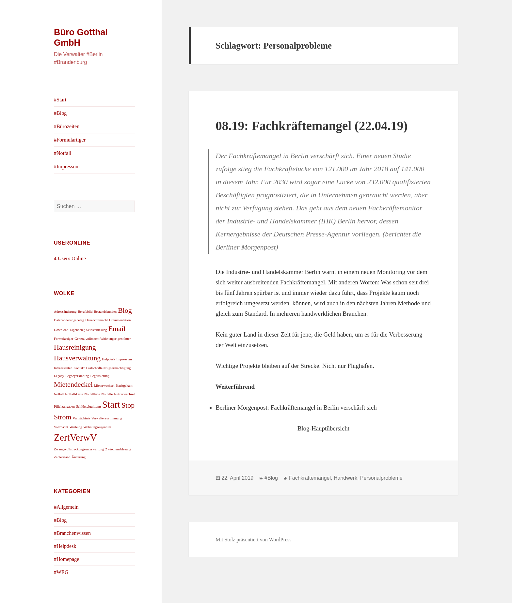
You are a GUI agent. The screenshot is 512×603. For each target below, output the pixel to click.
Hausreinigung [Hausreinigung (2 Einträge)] (75, 347)
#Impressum (67, 166)
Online (70, 258)
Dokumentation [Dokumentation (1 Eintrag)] (120, 320)
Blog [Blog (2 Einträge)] (125, 310)
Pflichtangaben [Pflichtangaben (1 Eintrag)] (64, 406)
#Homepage (66, 559)
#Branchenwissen (72, 533)
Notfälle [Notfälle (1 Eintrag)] (107, 394)
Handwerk (345, 478)
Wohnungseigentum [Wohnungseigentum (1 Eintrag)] (97, 427)
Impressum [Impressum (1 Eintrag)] (124, 359)
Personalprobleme (381, 478)
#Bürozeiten (66, 126)
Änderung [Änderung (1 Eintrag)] (79, 457)
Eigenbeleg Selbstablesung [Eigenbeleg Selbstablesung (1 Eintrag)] (88, 330)
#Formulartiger (70, 140)
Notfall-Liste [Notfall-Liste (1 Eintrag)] (74, 394)
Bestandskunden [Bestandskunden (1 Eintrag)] (105, 311)
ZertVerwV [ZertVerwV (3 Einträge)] (75, 437)
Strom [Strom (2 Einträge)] (62, 417)
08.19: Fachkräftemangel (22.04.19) (312, 126)
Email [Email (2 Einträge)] (116, 329)
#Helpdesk (65, 546)
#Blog (60, 113)
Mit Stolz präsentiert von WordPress (253, 539)
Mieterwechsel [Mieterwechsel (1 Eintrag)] (104, 385)
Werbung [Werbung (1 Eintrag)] (76, 427)
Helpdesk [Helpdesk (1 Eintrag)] (108, 359)
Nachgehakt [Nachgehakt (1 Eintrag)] (124, 385)
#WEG (61, 572)
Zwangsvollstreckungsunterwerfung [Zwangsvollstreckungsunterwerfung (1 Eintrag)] (79, 449)
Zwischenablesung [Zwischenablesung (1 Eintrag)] (118, 449)
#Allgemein (66, 507)
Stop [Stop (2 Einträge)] (128, 405)
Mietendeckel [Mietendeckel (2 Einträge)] (73, 384)
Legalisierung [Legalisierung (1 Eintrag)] (100, 376)
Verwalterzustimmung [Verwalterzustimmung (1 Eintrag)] (106, 418)
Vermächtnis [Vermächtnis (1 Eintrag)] (81, 418)
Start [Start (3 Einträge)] (111, 404)
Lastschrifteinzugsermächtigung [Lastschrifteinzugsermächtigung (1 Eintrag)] (108, 368)
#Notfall (62, 153)
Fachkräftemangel (310, 478)
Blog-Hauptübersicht (323, 428)
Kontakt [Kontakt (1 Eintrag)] (79, 368)
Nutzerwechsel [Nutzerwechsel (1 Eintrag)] (124, 394)
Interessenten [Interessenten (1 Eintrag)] (63, 368)
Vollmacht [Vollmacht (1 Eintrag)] (61, 427)
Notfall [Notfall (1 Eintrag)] (59, 394)
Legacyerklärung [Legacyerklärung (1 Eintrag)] (77, 376)
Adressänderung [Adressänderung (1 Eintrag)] (65, 311)
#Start (60, 99)
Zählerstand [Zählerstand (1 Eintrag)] (62, 457)
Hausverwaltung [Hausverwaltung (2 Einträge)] (77, 358)
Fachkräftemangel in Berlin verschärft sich (324, 407)
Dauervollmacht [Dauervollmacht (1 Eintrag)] (96, 320)
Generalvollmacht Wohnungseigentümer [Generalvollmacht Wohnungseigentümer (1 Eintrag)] (102, 338)
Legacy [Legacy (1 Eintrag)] (59, 376)
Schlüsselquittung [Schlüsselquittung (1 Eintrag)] (88, 406)
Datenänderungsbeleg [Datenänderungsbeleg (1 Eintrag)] (69, 320)
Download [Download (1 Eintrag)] (61, 330)
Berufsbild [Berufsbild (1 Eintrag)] (85, 311)
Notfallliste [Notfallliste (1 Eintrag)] (92, 394)
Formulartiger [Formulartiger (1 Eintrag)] (63, 338)
